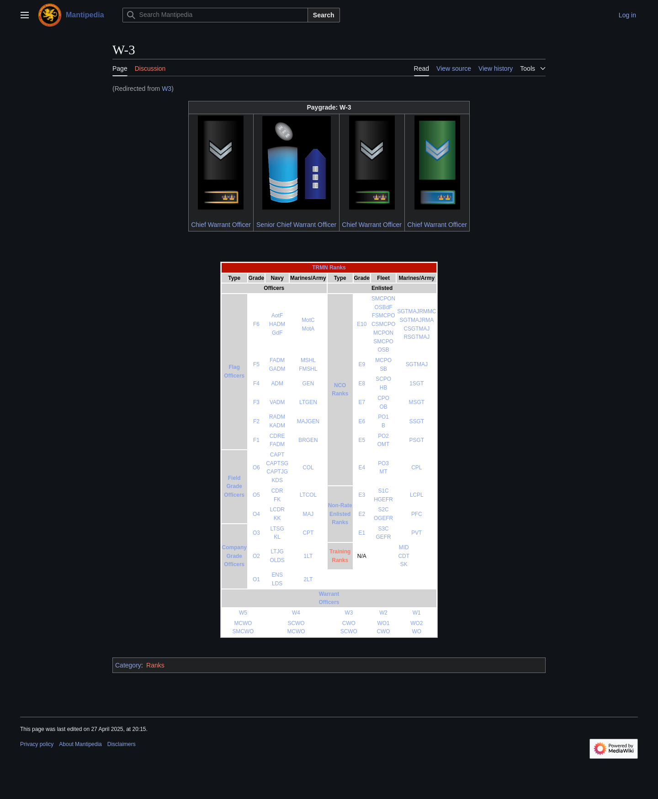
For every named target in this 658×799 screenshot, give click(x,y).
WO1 (383, 623)
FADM (277, 360)
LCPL (417, 495)
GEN (308, 383)
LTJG (277, 551)
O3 (256, 533)
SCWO (295, 623)
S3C (383, 529)
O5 (256, 495)
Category (128, 665)
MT (383, 471)
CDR (277, 491)
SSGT (416, 421)
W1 (417, 613)
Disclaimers (121, 744)
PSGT (416, 440)
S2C (383, 509)
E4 (362, 467)
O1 (256, 579)
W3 (166, 88)
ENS (276, 575)
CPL (416, 467)
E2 (362, 514)
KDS (276, 480)
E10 (361, 324)
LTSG (277, 529)
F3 (256, 402)
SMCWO (243, 631)
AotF (277, 315)
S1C (383, 491)
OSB (383, 350)
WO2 (416, 623)
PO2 (383, 436)
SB (383, 369)
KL (277, 537)
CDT (403, 556)
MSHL (308, 360)
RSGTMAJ (416, 337)
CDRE (277, 436)
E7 (362, 402)
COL (307, 467)
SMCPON (383, 298)
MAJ (308, 514)
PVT (416, 533)
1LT (308, 556)
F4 (256, 383)
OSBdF (384, 307)
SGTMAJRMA (416, 320)
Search (323, 15)
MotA (308, 329)
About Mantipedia (80, 744)
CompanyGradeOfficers (234, 556)
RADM (277, 417)
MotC (308, 320)
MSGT (417, 402)
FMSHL (308, 369)
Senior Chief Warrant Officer (296, 224)
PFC (416, 514)
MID (404, 547)
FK (277, 499)
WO (416, 631)
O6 (256, 467)
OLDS (277, 560)
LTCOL (308, 495)
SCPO (383, 379)
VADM (277, 402)
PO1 (383, 417)
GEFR (383, 537)
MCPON (383, 333)
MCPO (383, 360)
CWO (349, 623)
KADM (277, 425)
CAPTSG (277, 463)
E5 (362, 440)
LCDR (277, 509)
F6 (256, 324)
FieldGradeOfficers (234, 486)
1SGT (416, 383)
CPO (383, 398)
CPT (308, 533)
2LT (308, 579)
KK (277, 518)
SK (404, 564)
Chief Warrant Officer (221, 224)
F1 (256, 440)
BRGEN (308, 440)
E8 (362, 383)
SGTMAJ (417, 364)
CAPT (277, 455)
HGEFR (383, 499)
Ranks (155, 665)
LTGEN (308, 402)
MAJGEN (308, 421)
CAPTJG (277, 471)
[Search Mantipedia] (215, 15)
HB (383, 387)
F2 (256, 421)
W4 (296, 613)
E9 (362, 364)
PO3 (383, 463)
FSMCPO (383, 315)
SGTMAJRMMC (416, 311)
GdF (277, 333)
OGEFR (383, 518)
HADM (277, 324)
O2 (256, 556)
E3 (362, 495)
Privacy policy (36, 744)
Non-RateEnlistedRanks (340, 514)
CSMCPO (383, 324)
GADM (277, 369)
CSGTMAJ (416, 329)
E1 (362, 533)
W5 (243, 613)
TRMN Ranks (328, 267)
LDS (277, 583)
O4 (256, 514)
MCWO (243, 623)
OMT (383, 444)
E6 (362, 421)
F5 (256, 364)
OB (383, 407)
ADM (277, 383)
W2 (383, 613)
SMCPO (383, 341)
